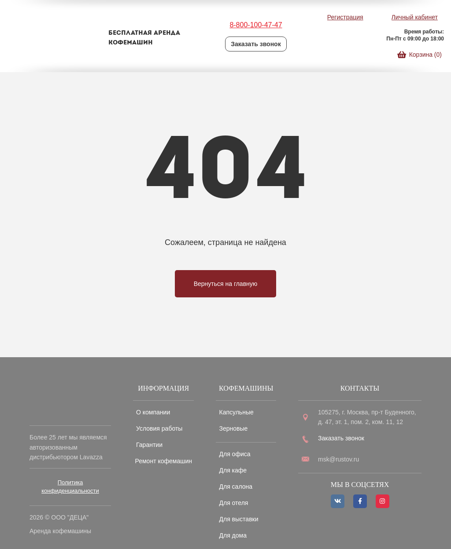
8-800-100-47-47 (255, 25)
